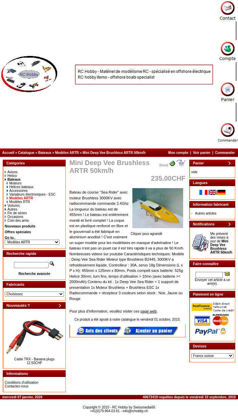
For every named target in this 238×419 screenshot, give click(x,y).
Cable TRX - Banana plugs (34, 359)
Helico (11, 176)
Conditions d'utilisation (21, 382)
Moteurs (14, 183)
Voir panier (202, 153)
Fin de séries (16, 213)
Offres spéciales (18, 232)
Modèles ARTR (67, 153)
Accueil (8, 153)
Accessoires (17, 191)
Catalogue (26, 153)
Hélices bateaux (20, 187)
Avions (11, 172)
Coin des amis (17, 220)
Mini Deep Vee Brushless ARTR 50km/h (114, 153)
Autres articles (205, 213)
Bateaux (44, 153)
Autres (11, 209)
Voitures (12, 205)
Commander (225, 153)
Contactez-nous (16, 386)
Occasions (14, 217)
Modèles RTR (18, 202)
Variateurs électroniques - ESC (31, 194)
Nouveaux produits (20, 226)
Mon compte (178, 153)
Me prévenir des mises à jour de (221, 243)
